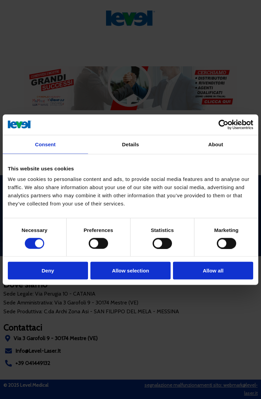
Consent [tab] (45, 144)
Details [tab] (130, 144)
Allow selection (130, 270)
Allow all (213, 270)
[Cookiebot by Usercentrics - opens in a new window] (223, 124)
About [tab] (215, 144)
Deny (47, 270)
